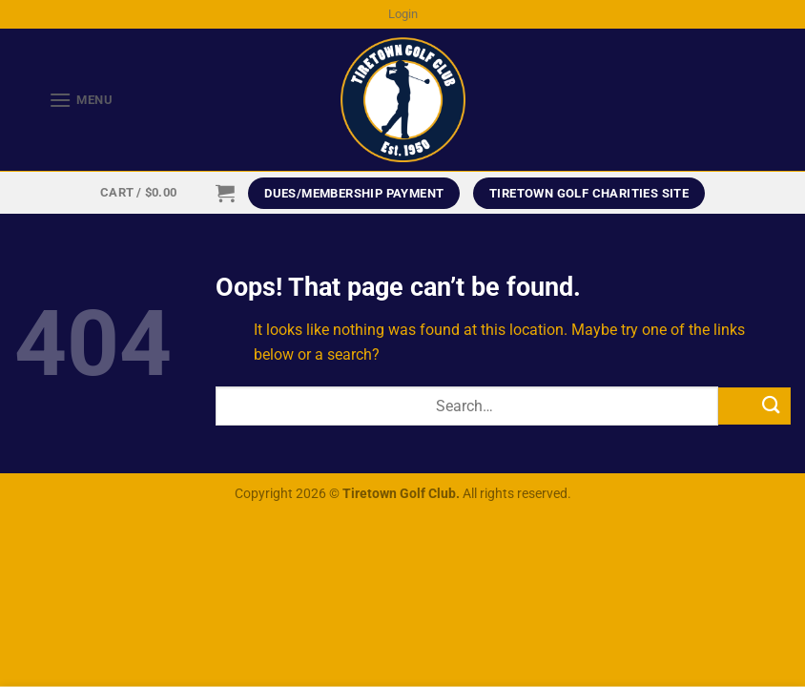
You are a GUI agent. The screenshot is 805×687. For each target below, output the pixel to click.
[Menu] (64, 99)
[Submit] (754, 406)
